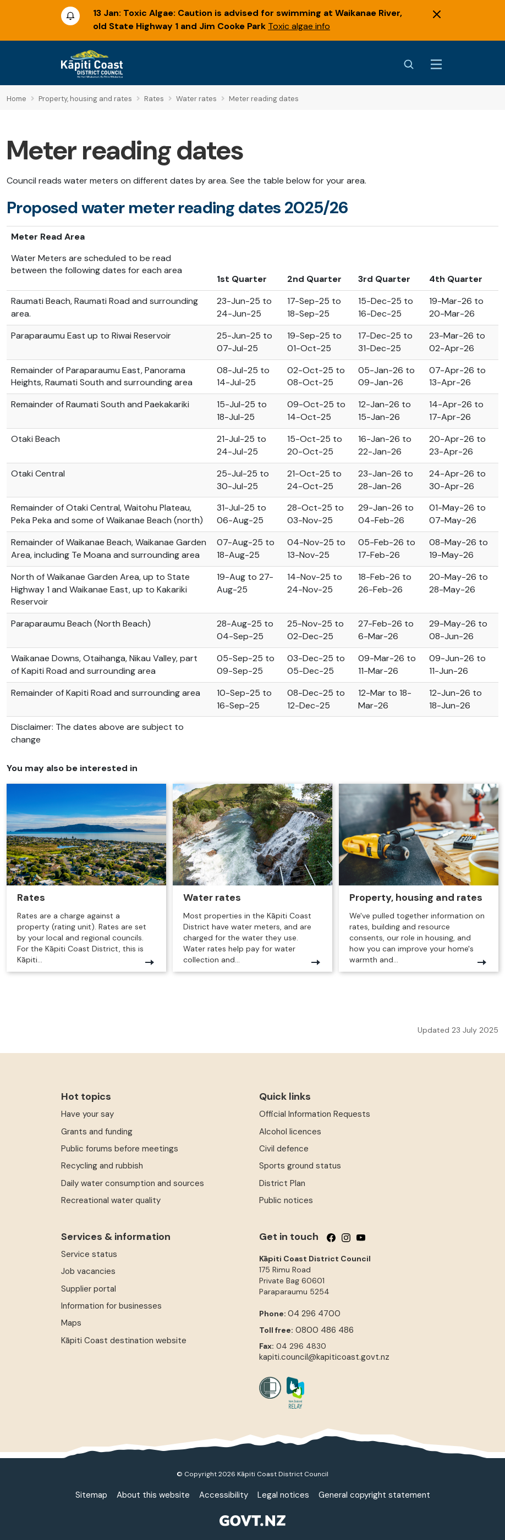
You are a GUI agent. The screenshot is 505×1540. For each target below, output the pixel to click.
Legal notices (283, 1494)
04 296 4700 (314, 1313)
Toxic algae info (299, 26)
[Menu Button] (436, 64)
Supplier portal (88, 1288)
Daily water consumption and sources (132, 1183)
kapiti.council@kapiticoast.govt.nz (324, 1356)
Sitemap (91, 1494)
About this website (153, 1494)
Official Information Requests (314, 1114)
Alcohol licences (290, 1131)
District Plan (282, 1183)
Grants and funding (97, 1131)
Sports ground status (300, 1165)
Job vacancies (88, 1271)
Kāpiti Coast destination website (123, 1340)
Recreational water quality (111, 1200)
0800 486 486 (324, 1330)
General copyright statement (374, 1494)
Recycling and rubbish (102, 1165)
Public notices (286, 1200)
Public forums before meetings (119, 1148)
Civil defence (284, 1148)
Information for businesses (111, 1305)
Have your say (87, 1114)
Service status (89, 1254)
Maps (71, 1322)
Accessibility (223, 1494)
